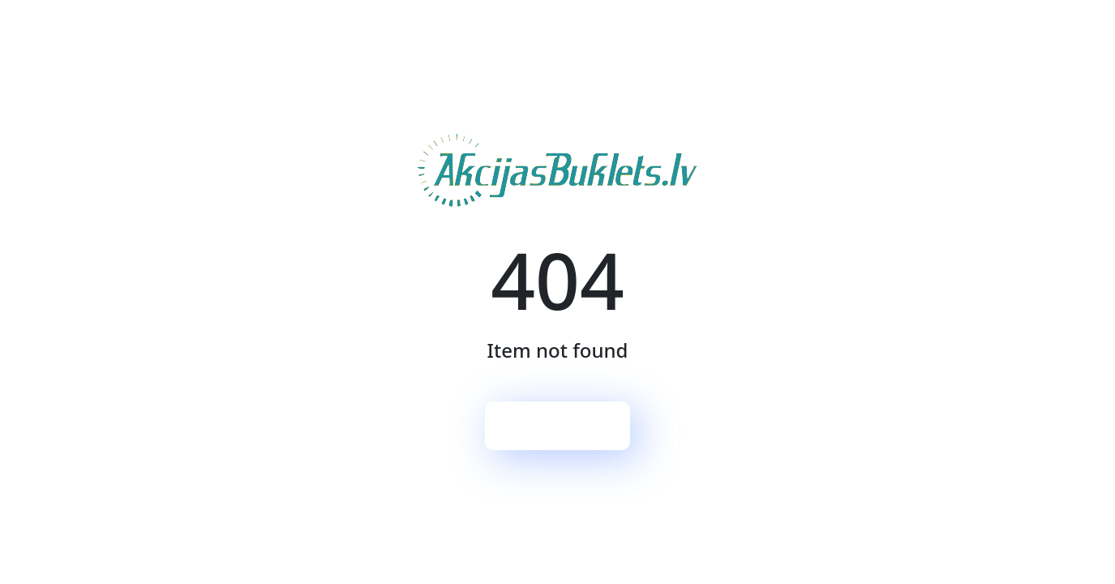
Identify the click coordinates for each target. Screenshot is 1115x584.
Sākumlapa (558, 426)
